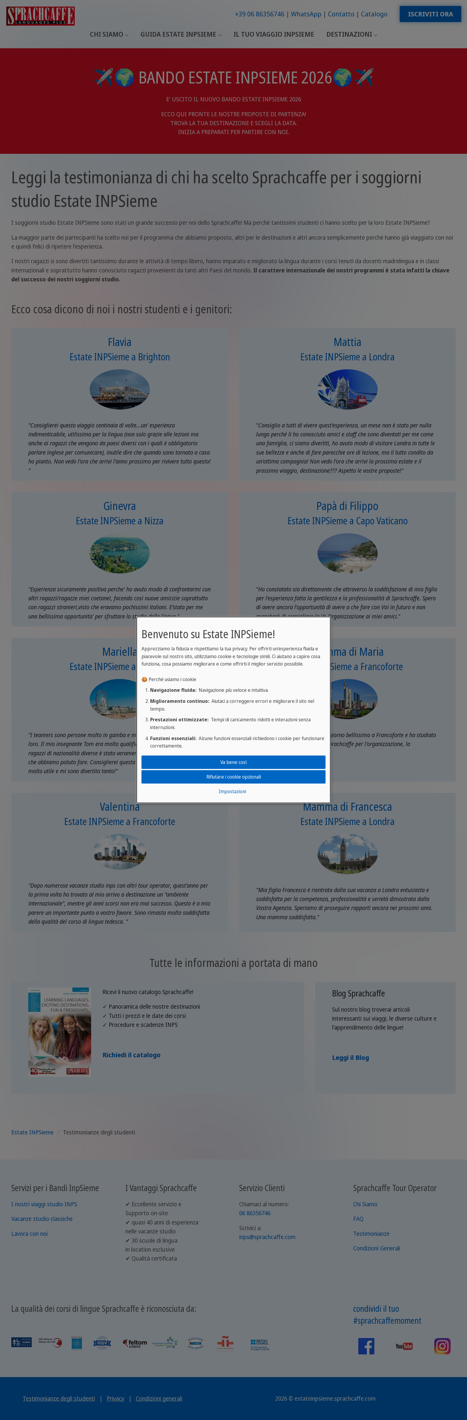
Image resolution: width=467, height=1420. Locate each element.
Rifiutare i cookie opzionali (233, 776)
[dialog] (233, 710)
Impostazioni (232, 791)
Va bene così (233, 762)
